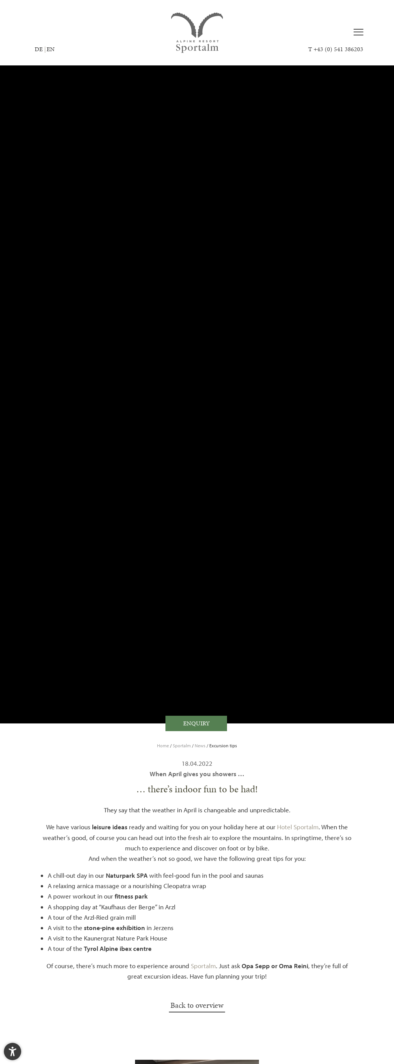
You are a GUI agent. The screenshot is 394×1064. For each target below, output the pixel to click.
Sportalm (182, 745)
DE (39, 49)
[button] (12, 1051)
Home (163, 745)
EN (51, 49)
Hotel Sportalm (298, 827)
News (201, 745)
